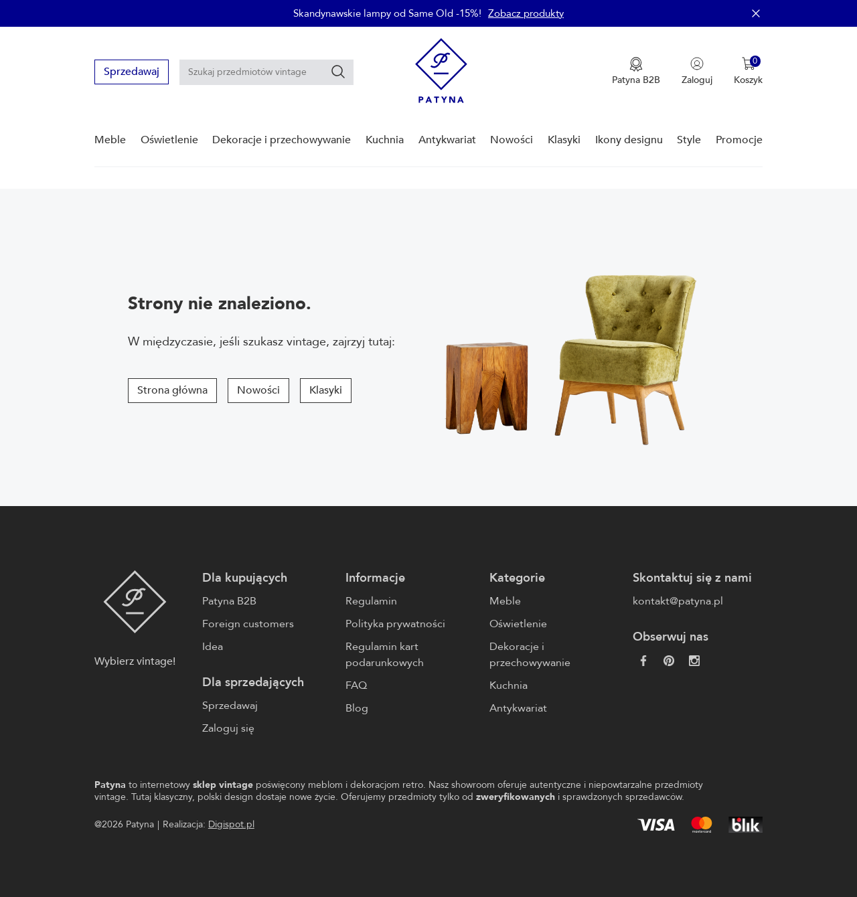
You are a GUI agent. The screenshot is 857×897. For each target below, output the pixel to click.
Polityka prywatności (395, 624)
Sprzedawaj (131, 71)
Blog (356, 708)
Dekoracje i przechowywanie (281, 140)
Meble (110, 140)
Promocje (739, 140)
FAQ (356, 685)
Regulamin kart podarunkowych (384, 654)
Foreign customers (248, 624)
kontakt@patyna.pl (678, 601)
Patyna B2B (229, 601)
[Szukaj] (338, 72)
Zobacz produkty (526, 13)
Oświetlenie (169, 140)
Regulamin (371, 601)
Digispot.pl (231, 824)
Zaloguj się (228, 728)
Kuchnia (385, 140)
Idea (212, 646)
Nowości (511, 140)
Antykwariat (447, 140)
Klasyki (564, 140)
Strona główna (172, 390)
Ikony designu (629, 140)
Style (689, 140)
